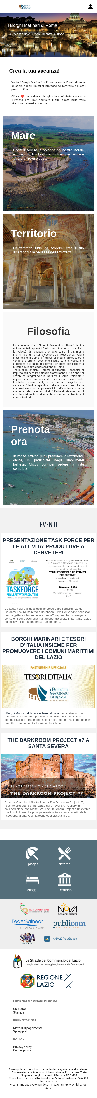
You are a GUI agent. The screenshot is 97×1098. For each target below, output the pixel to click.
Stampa (18, 1012)
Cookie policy (22, 1050)
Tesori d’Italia (50, 713)
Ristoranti (64, 864)
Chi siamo (20, 1009)
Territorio (65, 890)
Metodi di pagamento (28, 1028)
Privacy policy (22, 1047)
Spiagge (32, 864)
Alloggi (32, 890)
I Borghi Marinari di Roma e (23, 713)
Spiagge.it (20, 1031)
